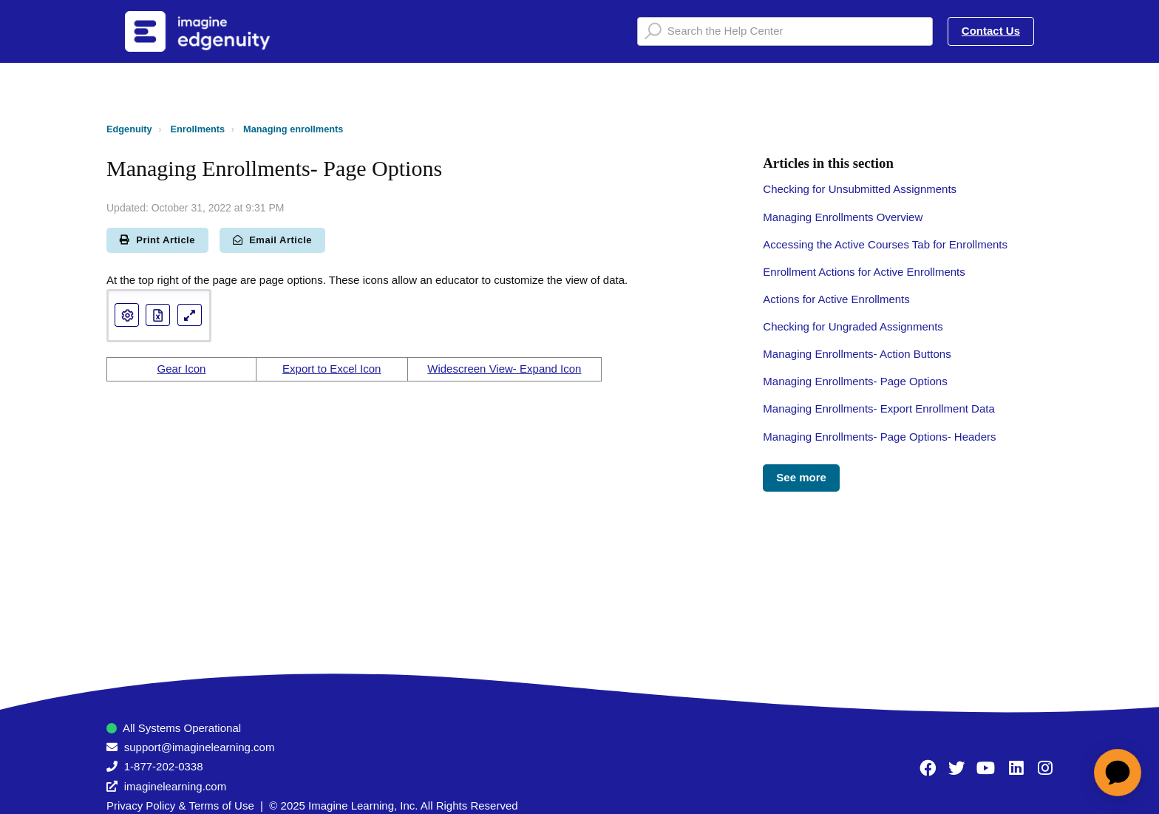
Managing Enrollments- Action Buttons (857, 353)
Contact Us (991, 30)
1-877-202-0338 (163, 766)
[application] (1117, 772)
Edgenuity (129, 129)
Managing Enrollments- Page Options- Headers (879, 436)
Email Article (272, 239)
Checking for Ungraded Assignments (852, 326)
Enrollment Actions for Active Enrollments (864, 271)
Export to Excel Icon (331, 368)
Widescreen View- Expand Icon (504, 368)
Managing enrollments (293, 129)
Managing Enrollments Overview (842, 217)
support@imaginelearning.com (199, 747)
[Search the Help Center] (785, 31)
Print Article (157, 239)
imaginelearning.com (175, 786)
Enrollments (198, 129)
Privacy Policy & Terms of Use (180, 805)
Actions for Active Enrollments (836, 299)
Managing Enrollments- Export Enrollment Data (878, 408)
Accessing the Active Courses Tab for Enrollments (885, 244)
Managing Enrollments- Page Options (855, 381)
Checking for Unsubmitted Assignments (859, 189)
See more (801, 477)
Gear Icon (181, 368)
